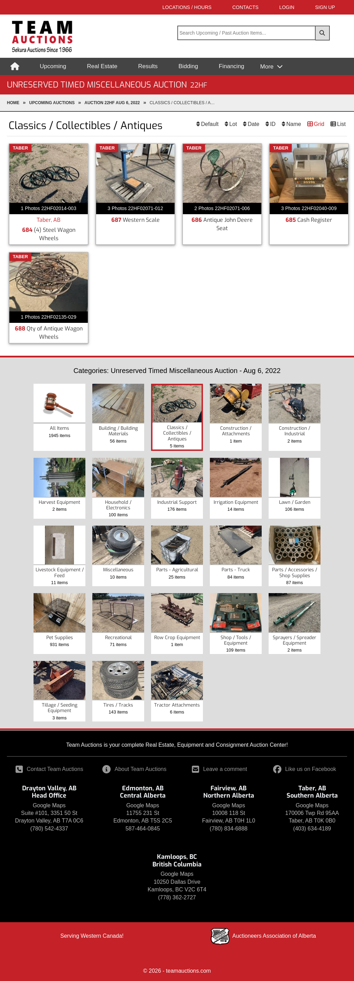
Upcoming (53, 66)
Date (253, 124)
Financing (231, 66)
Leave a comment (219, 769)
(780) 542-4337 (49, 829)
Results (148, 66)
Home (13, 102)
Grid (319, 124)
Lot (233, 124)
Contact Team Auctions (49, 769)
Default (209, 124)
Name (293, 124)
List (341, 124)
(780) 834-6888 (229, 829)
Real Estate (102, 66)
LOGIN (287, 7)
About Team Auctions (134, 769)
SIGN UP (325, 7)
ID (273, 124)
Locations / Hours (187, 7)
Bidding (188, 66)
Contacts (245, 7)
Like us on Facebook (304, 769)
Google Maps (49, 805)
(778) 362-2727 (177, 897)
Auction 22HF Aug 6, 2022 (112, 102)
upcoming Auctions (52, 102)
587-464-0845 (142, 829)
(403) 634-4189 (312, 829)
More (267, 66)
